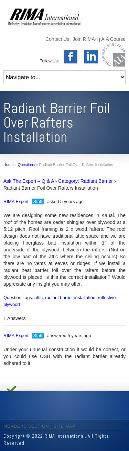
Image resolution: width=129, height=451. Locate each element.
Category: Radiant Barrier (85, 181)
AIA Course (113, 39)
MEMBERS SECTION (26, 426)
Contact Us (57, 39)
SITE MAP (64, 426)
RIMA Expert (16, 201)
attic (38, 297)
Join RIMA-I (85, 39)
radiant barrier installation (70, 297)
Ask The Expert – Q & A (28, 181)
